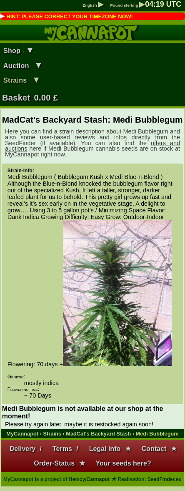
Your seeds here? (123, 463)
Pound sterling (127, 5)
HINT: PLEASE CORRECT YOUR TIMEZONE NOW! (69, 16)
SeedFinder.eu (165, 479)
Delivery (22, 448)
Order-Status (54, 463)
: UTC (163, 4)
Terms (62, 448)
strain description (82, 131)
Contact (154, 448)
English (92, 5)
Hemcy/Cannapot (89, 479)
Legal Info (105, 448)
